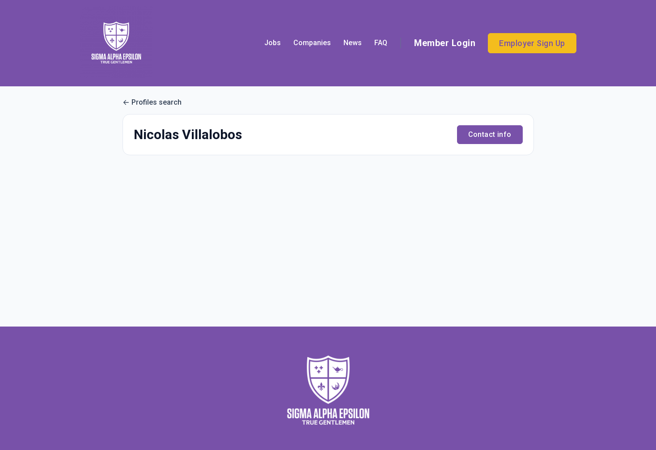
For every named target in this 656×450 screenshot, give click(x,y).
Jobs (272, 42)
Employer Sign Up (532, 43)
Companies (312, 42)
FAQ (380, 42)
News (352, 42)
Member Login (444, 43)
